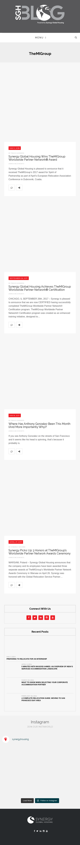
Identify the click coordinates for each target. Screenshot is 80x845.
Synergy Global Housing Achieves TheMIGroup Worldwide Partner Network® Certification (40, 288)
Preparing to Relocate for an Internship (27, 659)
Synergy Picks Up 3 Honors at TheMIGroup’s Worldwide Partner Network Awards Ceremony (40, 552)
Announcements (16, 164)
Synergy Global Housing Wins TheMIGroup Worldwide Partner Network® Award (37, 158)
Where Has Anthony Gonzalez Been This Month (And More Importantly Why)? (39, 425)
